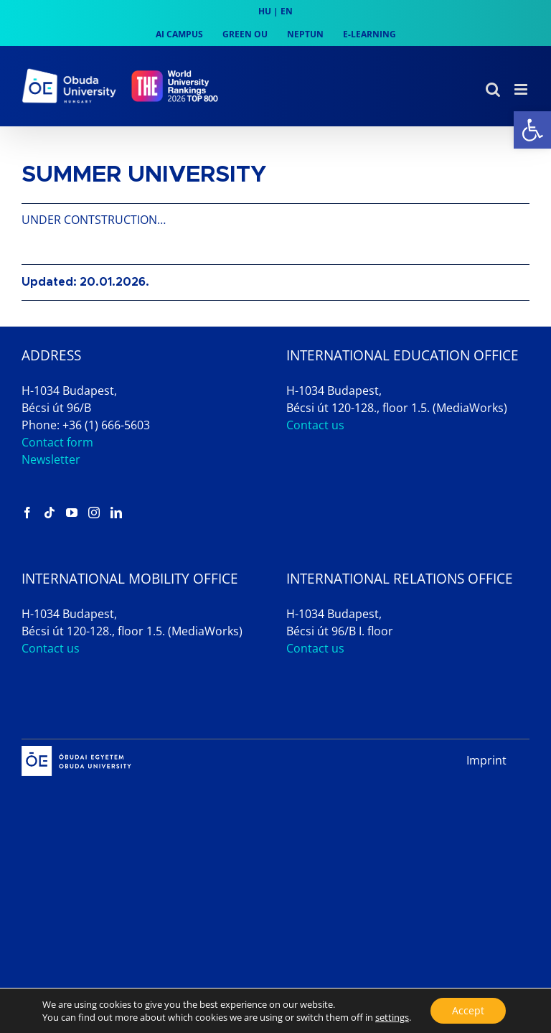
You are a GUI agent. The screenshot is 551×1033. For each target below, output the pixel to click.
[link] (532, 130)
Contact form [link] (57, 442)
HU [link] (264, 11)
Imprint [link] (486, 760)
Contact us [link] (315, 425)
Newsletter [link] (51, 459)
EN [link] (287, 11)
